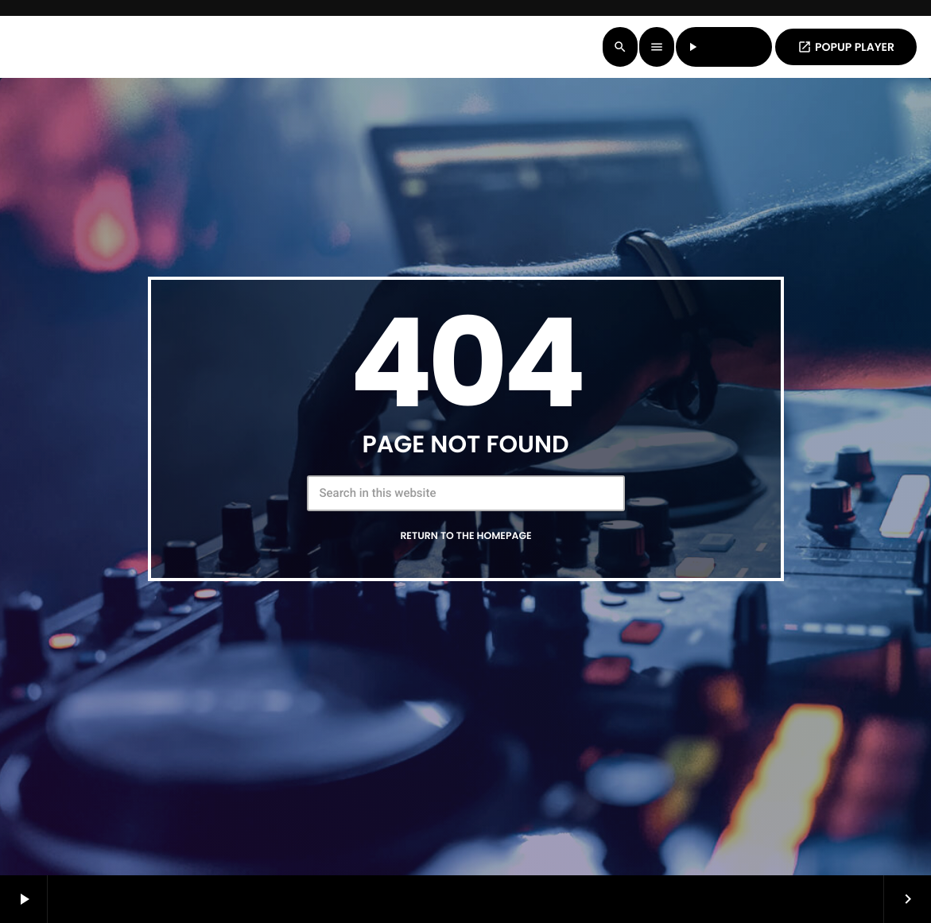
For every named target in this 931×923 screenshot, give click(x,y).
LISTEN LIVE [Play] (724, 47)
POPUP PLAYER (845, 47)
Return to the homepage (465, 536)
